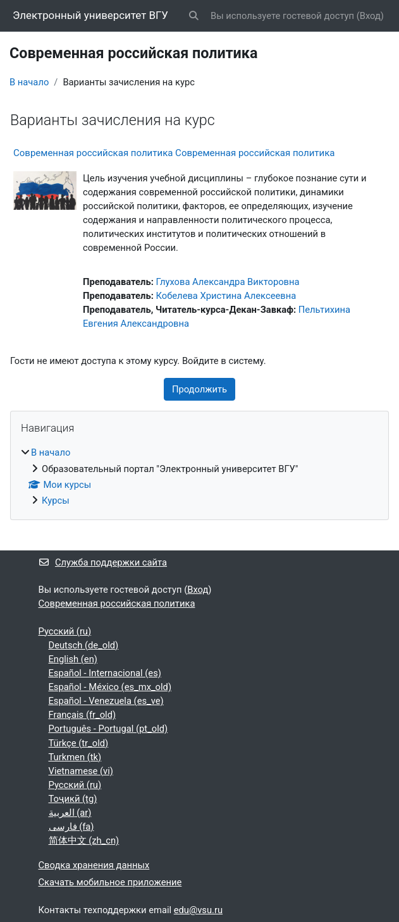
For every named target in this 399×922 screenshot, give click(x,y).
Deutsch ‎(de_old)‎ (84, 645)
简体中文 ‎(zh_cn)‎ (84, 840)
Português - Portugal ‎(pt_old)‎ (108, 728)
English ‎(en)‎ (73, 659)
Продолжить (199, 389)
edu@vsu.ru (198, 910)
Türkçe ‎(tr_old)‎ (79, 743)
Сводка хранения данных (94, 865)
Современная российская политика (117, 603)
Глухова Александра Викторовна (227, 282)
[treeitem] (199, 476)
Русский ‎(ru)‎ (65, 631)
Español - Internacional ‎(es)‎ (105, 673)
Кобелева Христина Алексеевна (226, 295)
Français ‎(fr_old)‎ (82, 714)
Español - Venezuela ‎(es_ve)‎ (106, 701)
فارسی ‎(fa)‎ (71, 826)
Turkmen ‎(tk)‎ (75, 757)
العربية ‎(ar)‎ (70, 812)
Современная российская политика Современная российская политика (174, 153)
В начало (29, 82)
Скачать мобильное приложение (110, 882)
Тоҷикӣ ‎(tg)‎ (73, 798)
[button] (194, 16)
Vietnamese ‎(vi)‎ (81, 771)
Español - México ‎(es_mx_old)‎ (110, 687)
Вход (370, 15)
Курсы (56, 500)
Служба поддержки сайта (103, 562)
